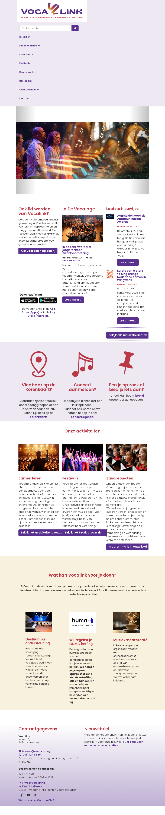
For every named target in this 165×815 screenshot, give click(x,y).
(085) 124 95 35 (29, 754)
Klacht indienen (30, 786)
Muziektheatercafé (130, 639)
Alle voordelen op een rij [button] (38, 251)
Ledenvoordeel (29, 45)
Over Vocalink (29, 89)
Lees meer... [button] (73, 300)
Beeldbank (27, 81)
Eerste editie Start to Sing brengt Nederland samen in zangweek (131, 275)
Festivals (24, 63)
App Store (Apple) (38, 310)
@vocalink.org (34, 751)
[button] (26, 150)
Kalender (26, 54)
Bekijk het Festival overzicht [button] (85, 532)
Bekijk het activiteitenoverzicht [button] (43, 532)
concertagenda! (82, 417)
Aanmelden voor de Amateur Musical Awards (131, 219)
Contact (24, 98)
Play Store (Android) (42, 314)
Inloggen (24, 37)
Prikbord (138, 396)
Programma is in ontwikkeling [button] (130, 547)
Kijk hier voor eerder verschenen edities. (113, 743)
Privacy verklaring (31, 783)
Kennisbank (27, 72)
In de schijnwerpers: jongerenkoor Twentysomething (76, 250)
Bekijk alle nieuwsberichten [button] (128, 335)
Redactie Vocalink (72, 260)
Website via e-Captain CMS (36, 800)
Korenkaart (38, 417)
